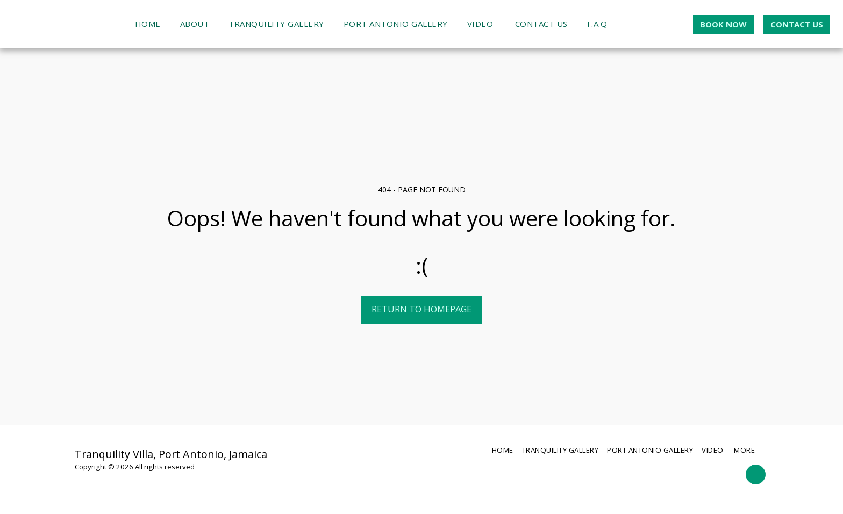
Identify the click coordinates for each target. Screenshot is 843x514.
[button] (626, 24)
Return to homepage (421, 309)
